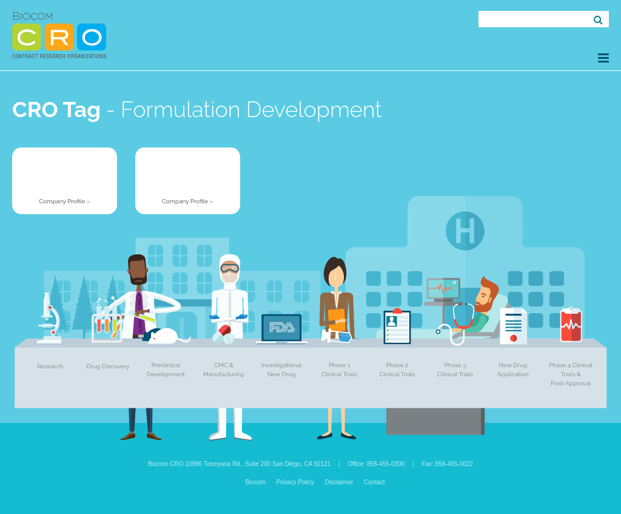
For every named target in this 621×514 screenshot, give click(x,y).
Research (50, 366)
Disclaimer (339, 482)
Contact (374, 482)
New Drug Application (513, 369)
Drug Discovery (108, 366)
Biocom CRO (59, 35)
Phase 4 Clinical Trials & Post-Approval (570, 374)
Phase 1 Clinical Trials (339, 369)
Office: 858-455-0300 (375, 464)
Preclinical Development (166, 369)
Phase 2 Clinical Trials (397, 369)
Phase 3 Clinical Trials (455, 369)
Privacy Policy (295, 482)
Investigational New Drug (281, 369)
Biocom (255, 482)
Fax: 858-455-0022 (447, 464)
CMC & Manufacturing (223, 369)
